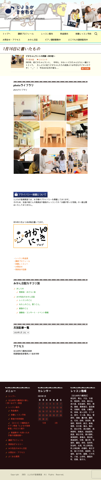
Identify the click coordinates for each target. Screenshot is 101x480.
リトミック (43, 59)
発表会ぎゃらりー (15, 444)
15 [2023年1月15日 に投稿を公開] (40, 411)
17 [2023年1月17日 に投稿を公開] (47, 411)
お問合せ (19, 267)
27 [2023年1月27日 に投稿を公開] (57, 415)
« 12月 (43, 423)
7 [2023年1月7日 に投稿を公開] (60, 404)
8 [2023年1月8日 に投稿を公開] (39, 408)
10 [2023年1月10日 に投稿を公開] (47, 408)
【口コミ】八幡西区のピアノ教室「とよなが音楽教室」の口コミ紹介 (19, 425)
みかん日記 (33, 40)
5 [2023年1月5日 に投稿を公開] (53, 404)
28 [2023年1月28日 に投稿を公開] (61, 415)
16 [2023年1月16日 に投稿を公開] (43, 411)
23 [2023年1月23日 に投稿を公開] (43, 415)
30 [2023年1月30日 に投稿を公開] (43, 419)
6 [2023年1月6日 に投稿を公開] (57, 404)
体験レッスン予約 (83, 34)
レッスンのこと (25, 300)
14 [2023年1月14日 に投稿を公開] (61, 408)
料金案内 (64, 34)
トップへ (7, 34)
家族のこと (23, 308)
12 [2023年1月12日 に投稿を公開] (54, 408)
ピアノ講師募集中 (53, 40)
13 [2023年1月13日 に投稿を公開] (57, 408)
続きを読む (86, 68)
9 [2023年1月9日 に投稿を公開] (43, 408)
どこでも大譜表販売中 (78, 40)
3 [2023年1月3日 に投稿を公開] (46, 404)
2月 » (57, 423)
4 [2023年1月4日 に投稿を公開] (50, 404)
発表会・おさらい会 (27, 292)
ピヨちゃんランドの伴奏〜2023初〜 (40, 56)
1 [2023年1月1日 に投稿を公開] (39, 404)
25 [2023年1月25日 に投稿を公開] (50, 415)
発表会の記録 (20, 269)
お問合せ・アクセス (11, 40)
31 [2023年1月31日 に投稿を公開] (47, 419)
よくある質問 (13, 456)
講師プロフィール (26, 34)
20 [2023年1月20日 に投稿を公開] (57, 411)
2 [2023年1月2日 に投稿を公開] (43, 404)
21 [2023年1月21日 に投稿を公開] (61, 411)
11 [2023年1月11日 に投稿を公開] (50, 408)
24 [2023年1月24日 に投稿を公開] (47, 415)
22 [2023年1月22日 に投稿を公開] (40, 415)
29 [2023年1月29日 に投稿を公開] (40, 419)
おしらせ (20, 289)
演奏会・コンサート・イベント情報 (34, 312)
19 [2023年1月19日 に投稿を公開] (54, 411)
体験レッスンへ (21, 264)
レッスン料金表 (21, 258)
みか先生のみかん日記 (25, 297)
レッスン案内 (47, 34)
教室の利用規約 (17, 419)
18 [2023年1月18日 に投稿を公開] (50, 411)
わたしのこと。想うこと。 (30, 304)
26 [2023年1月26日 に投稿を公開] (54, 415)
